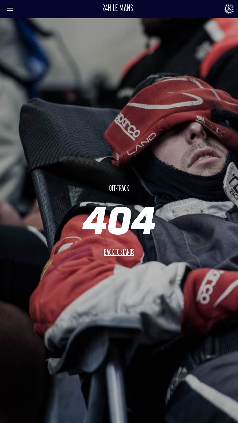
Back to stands (119, 253)
